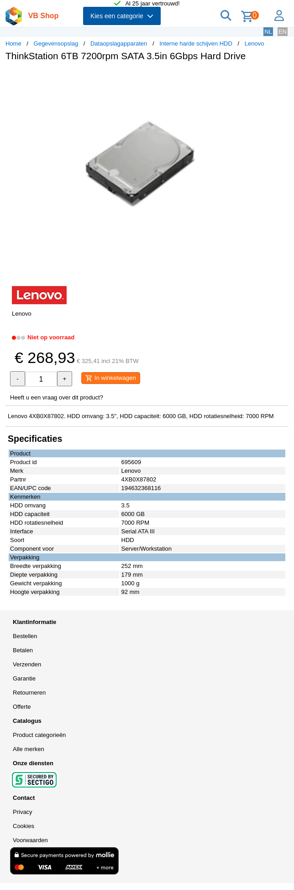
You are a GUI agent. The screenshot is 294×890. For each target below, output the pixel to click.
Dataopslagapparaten (118, 43)
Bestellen (25, 636)
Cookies (23, 826)
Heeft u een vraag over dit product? (56, 397)
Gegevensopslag (56, 43)
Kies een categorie (121, 16)
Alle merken (28, 749)
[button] (271, 78)
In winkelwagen (110, 378)
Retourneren (29, 692)
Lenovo (254, 43)
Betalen (23, 650)
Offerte (22, 706)
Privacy (22, 811)
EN (282, 31)
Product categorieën (39, 734)
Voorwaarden (30, 840)
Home (13, 43)
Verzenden (27, 664)
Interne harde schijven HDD (195, 43)
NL (268, 31)
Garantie (24, 678)
